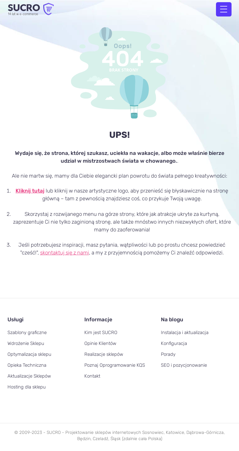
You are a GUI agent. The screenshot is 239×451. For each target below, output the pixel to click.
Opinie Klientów (100, 343)
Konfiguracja (174, 343)
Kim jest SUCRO (100, 332)
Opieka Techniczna (26, 365)
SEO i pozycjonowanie (184, 365)
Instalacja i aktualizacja (185, 332)
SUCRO (54, 432)
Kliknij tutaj (30, 191)
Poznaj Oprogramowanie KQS (114, 365)
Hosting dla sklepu (26, 387)
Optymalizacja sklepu (29, 354)
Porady (168, 354)
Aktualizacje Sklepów (29, 376)
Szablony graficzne (27, 332)
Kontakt (92, 376)
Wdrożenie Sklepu (25, 343)
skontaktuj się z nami (64, 252)
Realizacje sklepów (103, 354)
